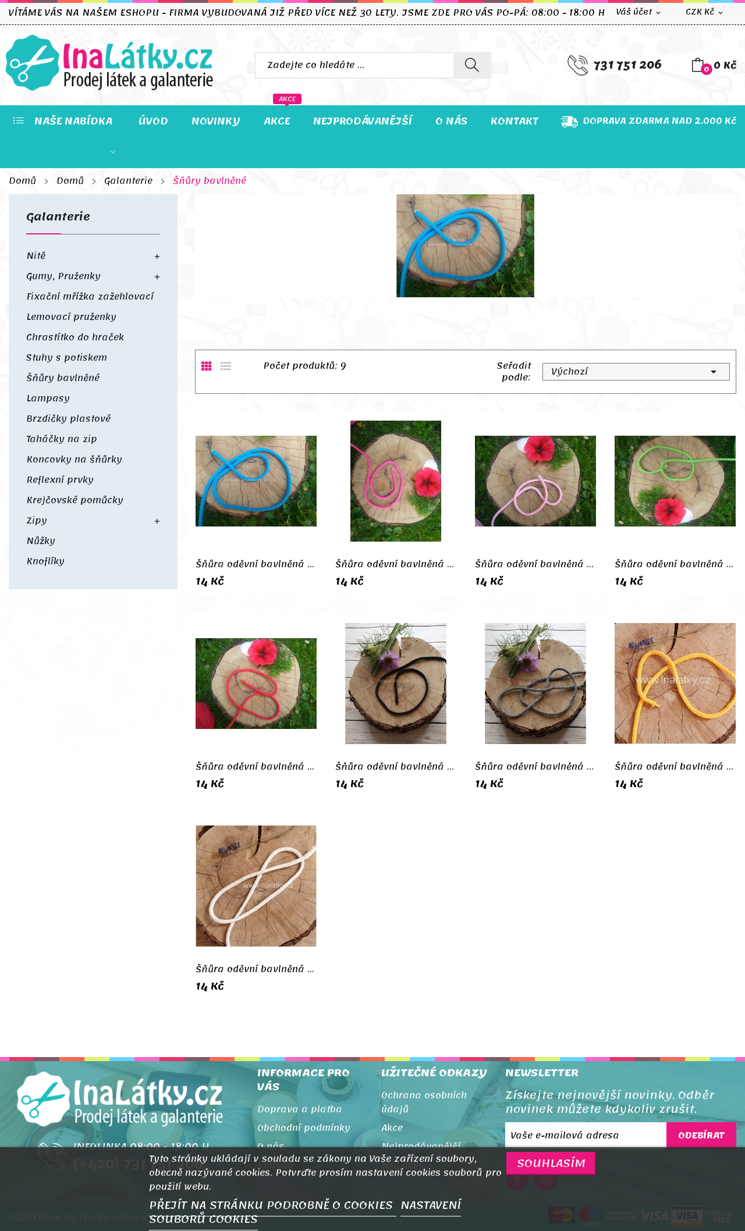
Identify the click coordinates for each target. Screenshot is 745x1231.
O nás (270, 1147)
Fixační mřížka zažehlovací (90, 297)
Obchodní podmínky (303, 1128)
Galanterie (58, 219)
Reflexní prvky (60, 480)
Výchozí (636, 372)
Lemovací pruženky (71, 317)
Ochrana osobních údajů (424, 1102)
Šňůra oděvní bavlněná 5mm (256, 564)
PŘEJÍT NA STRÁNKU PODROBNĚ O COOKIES (272, 1205)
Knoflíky (45, 561)
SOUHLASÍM (551, 1163)
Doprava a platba (299, 1109)
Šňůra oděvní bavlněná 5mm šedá (535, 767)
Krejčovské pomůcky (74, 500)
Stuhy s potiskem (66, 358)
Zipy (36, 521)
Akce (392, 1128)
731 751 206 (628, 65)
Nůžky (40, 541)
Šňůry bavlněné (63, 378)
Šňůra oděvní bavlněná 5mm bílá (256, 969)
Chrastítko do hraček (75, 337)
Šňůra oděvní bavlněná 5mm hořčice (675, 767)
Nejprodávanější (420, 1147)
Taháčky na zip (61, 439)
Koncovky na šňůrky (74, 459)
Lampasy (48, 398)
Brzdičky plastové (68, 419)
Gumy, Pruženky (63, 276)
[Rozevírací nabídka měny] (705, 12)
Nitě (35, 256)
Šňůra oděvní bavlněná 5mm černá (395, 767)
